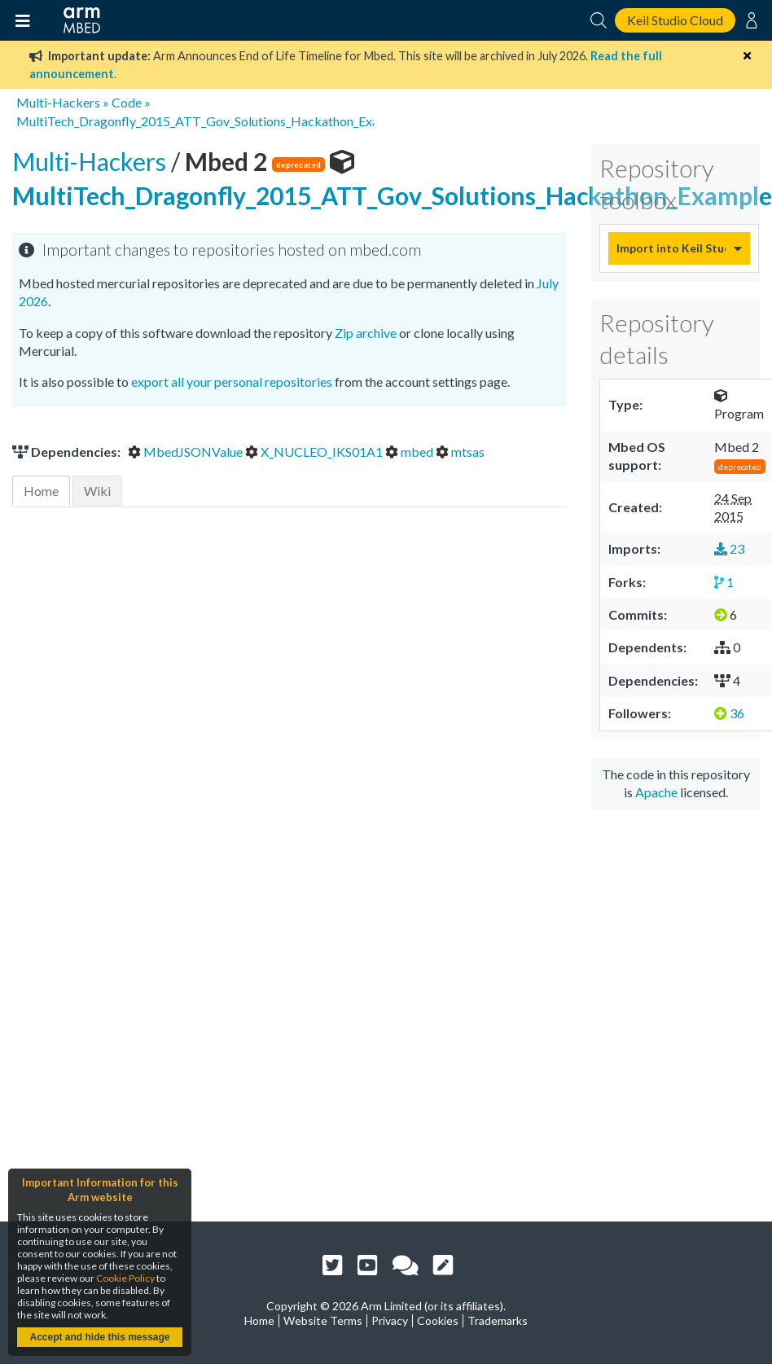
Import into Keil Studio (671, 248)
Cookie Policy (125, 1278)
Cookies (437, 1320)
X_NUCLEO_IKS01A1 (315, 451)
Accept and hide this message (99, 1337)
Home (41, 490)
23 (729, 548)
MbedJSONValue (186, 451)
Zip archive (366, 332)
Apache (656, 792)
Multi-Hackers (58, 102)
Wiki (97, 490)
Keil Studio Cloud (675, 20)
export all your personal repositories (231, 381)
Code (127, 102)
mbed (410, 451)
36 (729, 713)
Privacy (389, 1320)
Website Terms (322, 1320)
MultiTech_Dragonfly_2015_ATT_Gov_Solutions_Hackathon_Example (211, 121)
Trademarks (497, 1320)
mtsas (460, 451)
